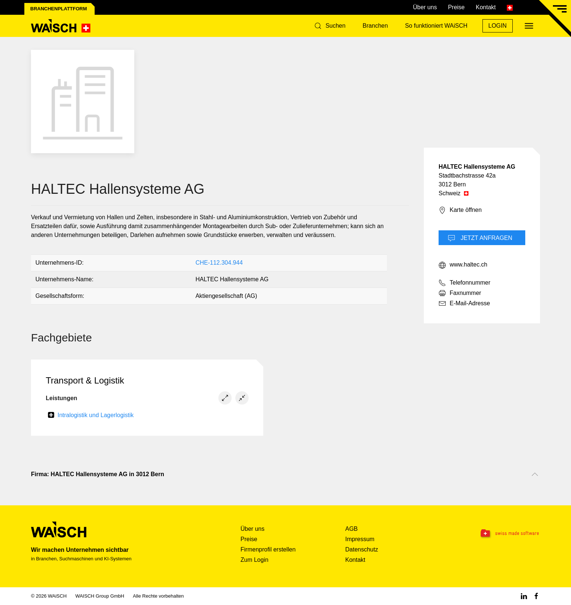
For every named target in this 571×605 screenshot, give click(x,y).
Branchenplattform (58, 8)
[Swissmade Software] (495, 533)
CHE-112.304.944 (219, 262)
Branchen (375, 26)
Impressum (359, 539)
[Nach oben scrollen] (535, 474)
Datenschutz (361, 549)
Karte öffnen (460, 210)
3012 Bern (452, 184)
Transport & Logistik (85, 380)
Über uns (425, 7)
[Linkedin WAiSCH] (523, 596)
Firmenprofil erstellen (267, 549)
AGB (351, 529)
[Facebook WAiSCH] (536, 596)
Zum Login (254, 560)
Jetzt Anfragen (480, 238)
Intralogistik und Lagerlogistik (96, 415)
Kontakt (486, 7)
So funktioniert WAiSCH (436, 26)
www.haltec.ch (463, 265)
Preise (456, 7)
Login (497, 26)
